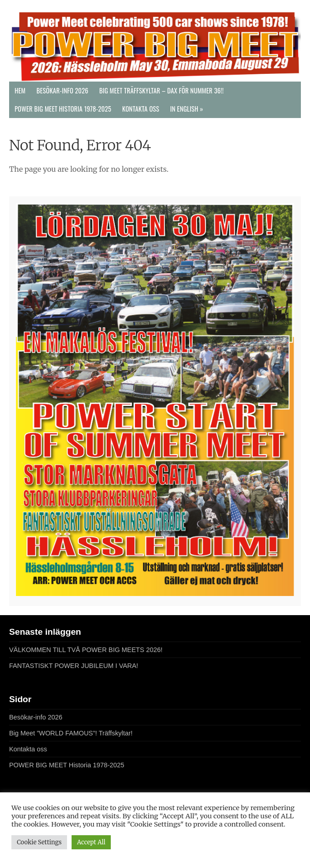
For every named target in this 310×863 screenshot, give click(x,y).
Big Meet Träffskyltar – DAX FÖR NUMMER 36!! (161, 90)
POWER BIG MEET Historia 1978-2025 (63, 108)
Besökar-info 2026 (62, 90)
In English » (186, 108)
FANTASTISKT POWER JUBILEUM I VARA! (73, 665)
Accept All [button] (91, 842)
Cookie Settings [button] (39, 842)
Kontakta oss (140, 108)
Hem (20, 90)
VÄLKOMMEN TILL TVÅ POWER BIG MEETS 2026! (85, 649)
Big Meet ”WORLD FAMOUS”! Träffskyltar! (71, 733)
